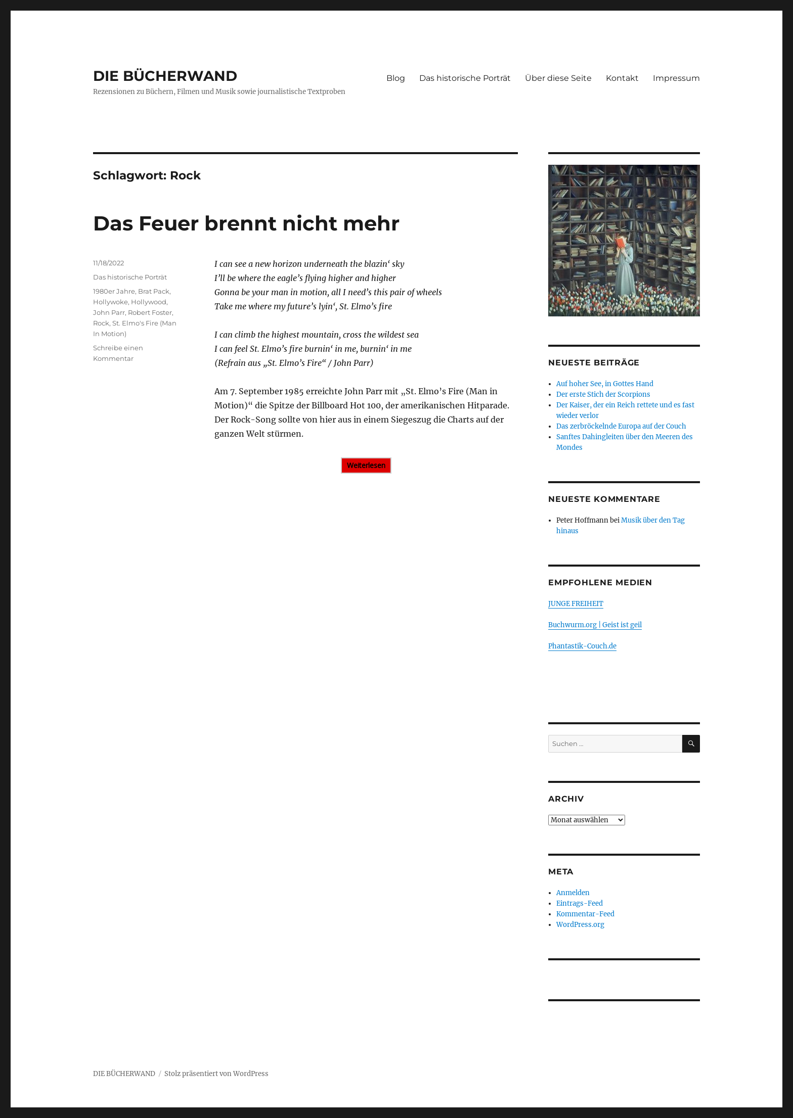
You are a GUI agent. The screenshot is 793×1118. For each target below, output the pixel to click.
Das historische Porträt (465, 78)
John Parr (109, 312)
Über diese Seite (558, 78)
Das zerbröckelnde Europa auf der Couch (621, 426)
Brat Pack (153, 291)
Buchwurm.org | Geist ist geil (595, 625)
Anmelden (573, 893)
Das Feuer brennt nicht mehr (246, 223)
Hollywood (148, 302)
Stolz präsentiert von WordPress (216, 1073)
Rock (101, 323)
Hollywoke (110, 302)
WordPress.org (580, 924)
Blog (395, 78)
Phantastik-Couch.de (582, 646)
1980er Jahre (114, 291)
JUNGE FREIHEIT (575, 603)
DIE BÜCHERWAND (165, 75)
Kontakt (622, 78)
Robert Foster (150, 312)
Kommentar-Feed (585, 914)
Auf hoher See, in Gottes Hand (604, 384)
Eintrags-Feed (579, 903)
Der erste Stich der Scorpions (603, 394)
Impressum (676, 78)
